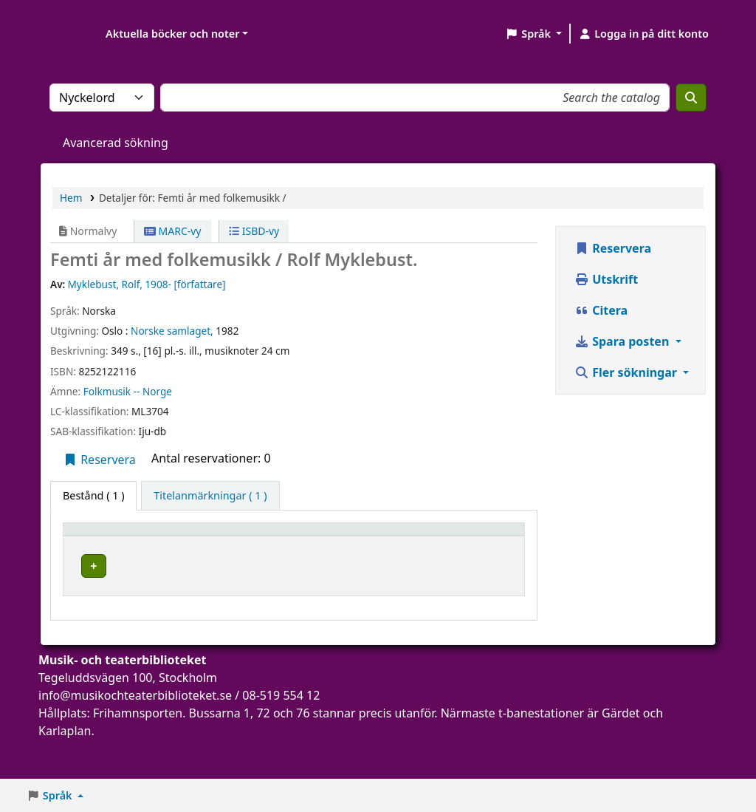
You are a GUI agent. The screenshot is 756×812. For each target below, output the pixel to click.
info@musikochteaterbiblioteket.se (135, 734)
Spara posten (623, 341)
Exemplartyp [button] (103, 550)
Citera (601, 310)
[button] (533, 34)
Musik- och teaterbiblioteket (207, 585)
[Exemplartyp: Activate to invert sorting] (111, 543)
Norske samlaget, (172, 331)
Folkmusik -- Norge (127, 391)
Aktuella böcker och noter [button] (172, 34)
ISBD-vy (254, 231)
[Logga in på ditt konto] (643, 34)
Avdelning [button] (293, 550)
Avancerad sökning (115, 142)
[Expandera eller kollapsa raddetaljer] (494, 599)
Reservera (99, 459)
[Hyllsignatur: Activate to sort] (406, 543)
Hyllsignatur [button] (386, 550)
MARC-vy (173, 231)
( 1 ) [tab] (93, 495)
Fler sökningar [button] (627, 372)
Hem (71, 198)
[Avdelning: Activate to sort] (304, 543)
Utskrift (606, 279)
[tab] (210, 496)
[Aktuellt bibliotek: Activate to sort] (209, 543)
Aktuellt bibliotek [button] (189, 543)
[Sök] (691, 97)
